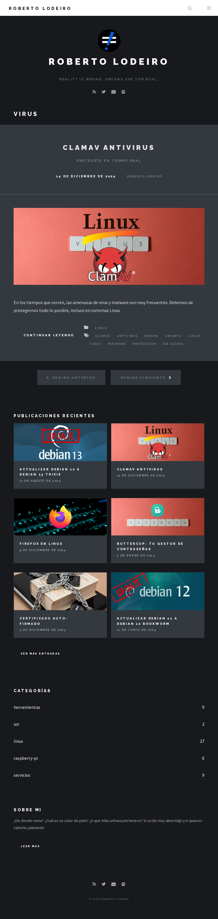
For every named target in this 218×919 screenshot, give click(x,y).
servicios (22, 775)
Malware (117, 343)
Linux (101, 328)
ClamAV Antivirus (109, 147)
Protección (144, 343)
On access (173, 343)
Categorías (32, 690)
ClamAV (102, 335)
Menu (209, 8)
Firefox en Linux (41, 544)
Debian (151, 335)
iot (16, 724)
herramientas (27, 707)
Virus (95, 343)
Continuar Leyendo (49, 335)
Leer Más (30, 846)
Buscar (190, 8)
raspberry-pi (26, 758)
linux (18, 741)
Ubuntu (173, 335)
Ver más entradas (40, 653)
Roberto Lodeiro (40, 8)
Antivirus (127, 335)
